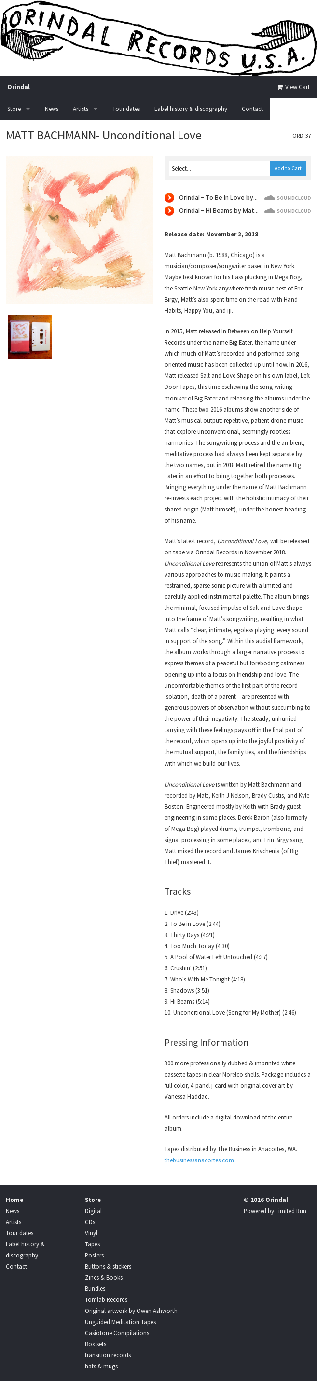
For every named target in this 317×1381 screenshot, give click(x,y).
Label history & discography (190, 109)
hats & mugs (101, 1366)
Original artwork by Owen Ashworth (131, 1310)
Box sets (95, 1344)
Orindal (18, 87)
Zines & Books (104, 1277)
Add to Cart (288, 168)
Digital (93, 1211)
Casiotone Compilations (117, 1333)
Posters (94, 1255)
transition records (108, 1355)
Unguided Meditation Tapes (120, 1322)
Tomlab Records (106, 1299)
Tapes (92, 1244)
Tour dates (126, 109)
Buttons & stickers (108, 1266)
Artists (80, 109)
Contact (252, 109)
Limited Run (291, 1211)
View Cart (293, 87)
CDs (90, 1222)
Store (14, 109)
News (51, 109)
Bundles (95, 1288)
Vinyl (91, 1233)
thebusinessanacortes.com (199, 1160)
